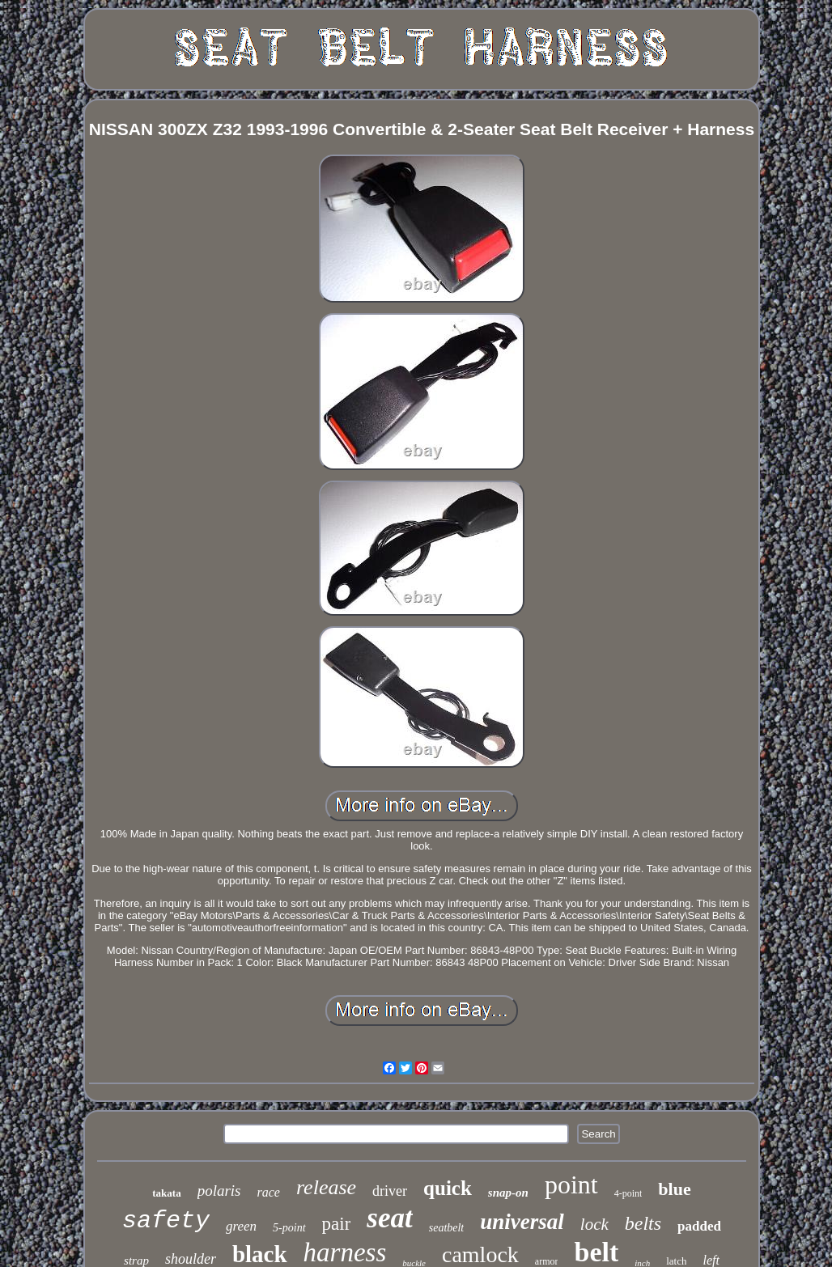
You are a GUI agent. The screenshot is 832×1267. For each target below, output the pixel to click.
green (241, 1226)
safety (166, 1221)
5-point (289, 1228)
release (326, 1187)
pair (336, 1224)
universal (522, 1222)
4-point (628, 1193)
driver (389, 1191)
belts (643, 1223)
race (268, 1192)
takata (166, 1193)
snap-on (508, 1192)
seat (389, 1218)
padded (699, 1226)
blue (674, 1189)
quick (447, 1188)
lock (594, 1224)
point (571, 1184)
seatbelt (447, 1228)
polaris (219, 1190)
